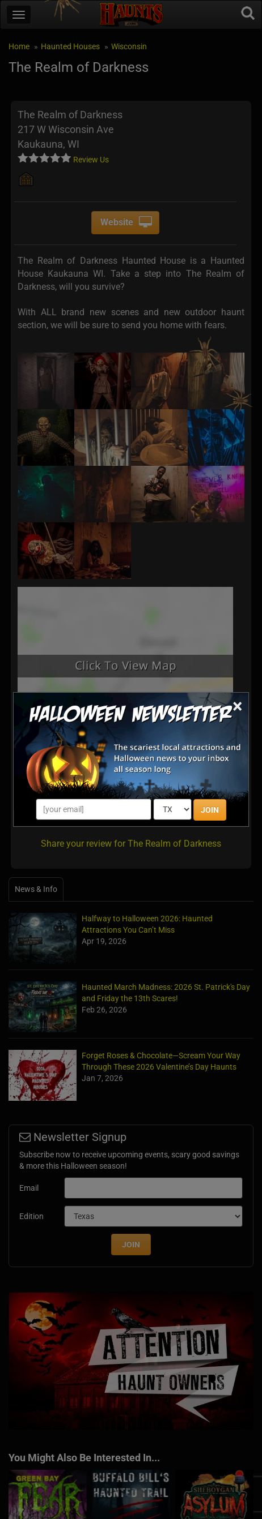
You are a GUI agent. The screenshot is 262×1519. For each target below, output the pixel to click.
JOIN (210, 809)
